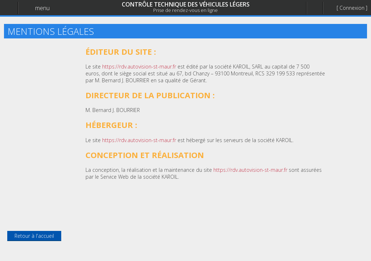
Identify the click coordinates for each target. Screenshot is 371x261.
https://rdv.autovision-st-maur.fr (139, 66)
